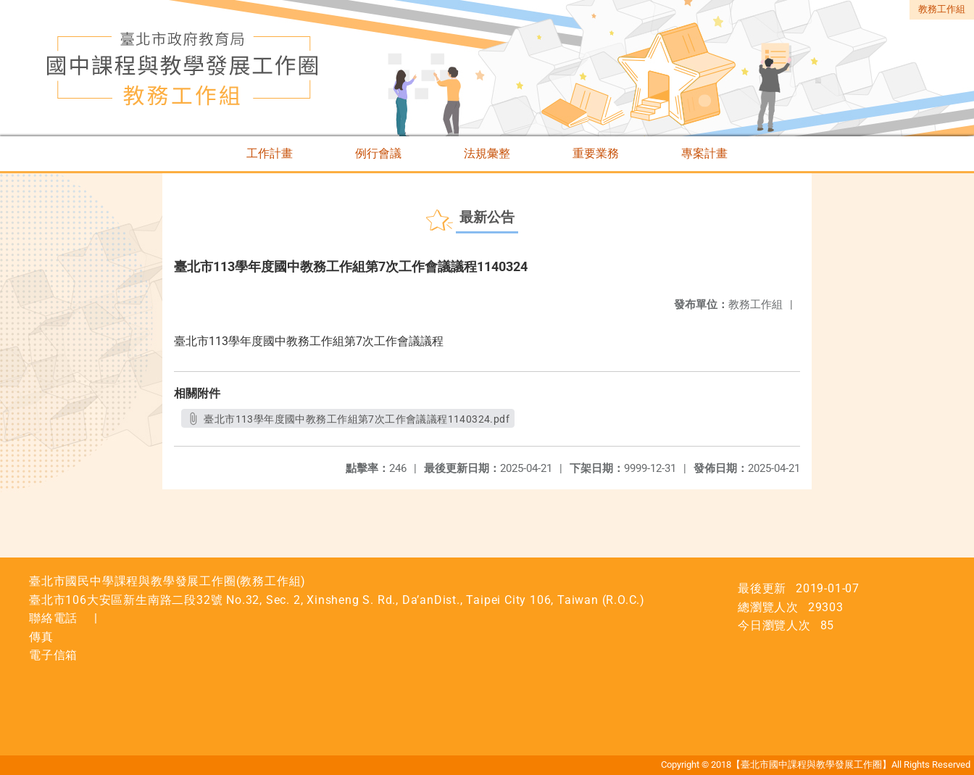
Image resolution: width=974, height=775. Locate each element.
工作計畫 (269, 153)
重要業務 (596, 153)
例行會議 (378, 153)
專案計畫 (704, 153)
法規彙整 (487, 153)
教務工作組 (941, 9)
